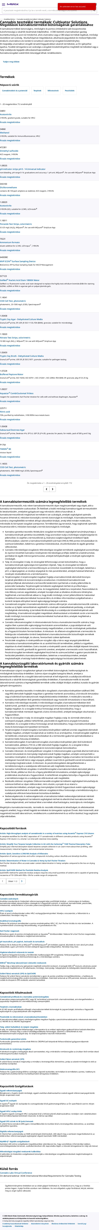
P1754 (3, 444)
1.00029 (3, 202)
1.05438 (3, 426)
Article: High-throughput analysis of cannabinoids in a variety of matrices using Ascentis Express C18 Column (47, 833)
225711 (3, 408)
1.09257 (3, 389)
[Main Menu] (3, 4)
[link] (15, 1224)
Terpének (37, 90)
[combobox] (49, 10)
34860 (3, 129)
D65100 (3, 184)
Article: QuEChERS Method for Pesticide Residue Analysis (24, 870)
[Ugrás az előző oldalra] (22, 881)
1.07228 (3, 370)
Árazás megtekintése (10, 122)
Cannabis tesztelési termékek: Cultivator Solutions (34, 19)
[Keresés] (94, 10)
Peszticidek (70, 90)
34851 (3, 110)
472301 (3, 147)
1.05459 (3, 352)
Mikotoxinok (53, 90)
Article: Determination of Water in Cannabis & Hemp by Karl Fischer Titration (32, 860)
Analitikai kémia (9, 19)
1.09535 (3, 165)
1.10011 (3, 220)
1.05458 (3, 315)
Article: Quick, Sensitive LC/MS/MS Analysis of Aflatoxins (24, 853)
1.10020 (3, 334)
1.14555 (3, 463)
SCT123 (3, 276)
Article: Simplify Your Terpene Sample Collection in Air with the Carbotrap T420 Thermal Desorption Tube (45, 843)
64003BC (4, 257)
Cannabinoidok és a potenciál (14, 90)
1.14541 (3, 297)
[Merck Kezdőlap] (12, 4)
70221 (3, 238)
